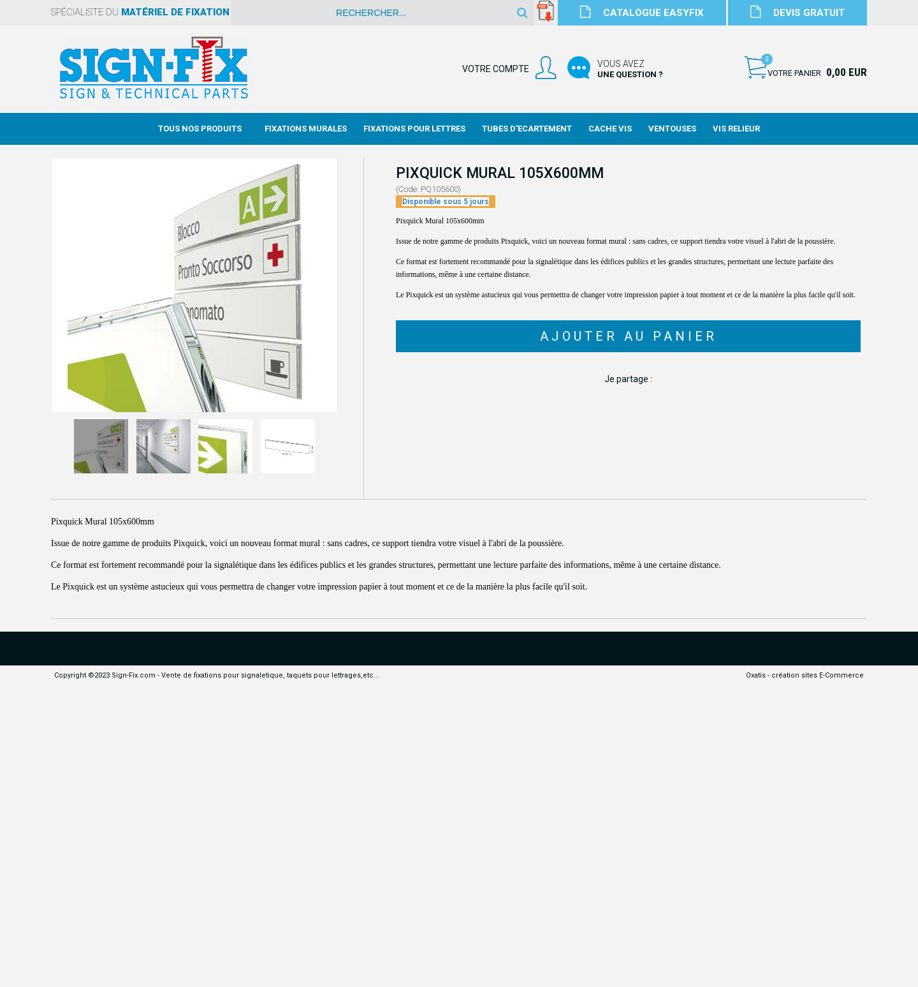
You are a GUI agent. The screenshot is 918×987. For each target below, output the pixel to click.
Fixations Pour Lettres (414, 128)
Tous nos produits (200, 128)
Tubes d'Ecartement (527, 128)
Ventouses (672, 128)
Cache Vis (610, 128)
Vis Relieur (736, 128)
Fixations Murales (306, 128)
